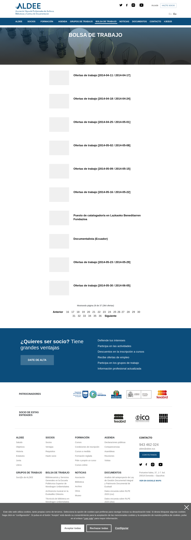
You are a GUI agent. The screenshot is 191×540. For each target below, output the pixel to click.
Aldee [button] (19, 21)
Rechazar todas (99, 528)
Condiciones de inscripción (87, 447)
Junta (18, 460)
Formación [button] (47, 21)
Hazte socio (168, 5)
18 (78, 312)
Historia (19, 451)
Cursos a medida (82, 451)
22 (99, 312)
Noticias (124, 21)
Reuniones (109, 456)
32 (79, 315)
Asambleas (109, 451)
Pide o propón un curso (85, 460)
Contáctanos (149, 455)
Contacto (155, 21)
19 (83, 312)
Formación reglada (83, 456)
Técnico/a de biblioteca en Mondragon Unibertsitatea (57, 500)
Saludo (19, 442)
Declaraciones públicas (114, 442)
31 (73, 315)
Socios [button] (31, 21)
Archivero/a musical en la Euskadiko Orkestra (57, 492)
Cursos (78, 442)
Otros (77, 491)
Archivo (78, 486)
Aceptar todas (72, 528)
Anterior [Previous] (56, 312)
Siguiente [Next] (112, 315)
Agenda (62, 21)
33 (84, 315)
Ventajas (49, 447)
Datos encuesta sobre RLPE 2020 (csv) (117, 492)
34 (89, 315)
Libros (19, 465)
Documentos (139, 21)
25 (114, 312)
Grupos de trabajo (81, 21)
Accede (155, 5)
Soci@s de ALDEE (24, 477)
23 (104, 312)
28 (128, 312)
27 (123, 312)
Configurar (121, 528)
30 (138, 312)
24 (109, 312)
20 (88, 312)
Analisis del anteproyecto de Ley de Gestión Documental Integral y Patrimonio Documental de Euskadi (119, 482)
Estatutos (20, 456)
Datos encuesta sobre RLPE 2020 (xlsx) (117, 500)
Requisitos (50, 451)
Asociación (80, 477)
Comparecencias (112, 447)
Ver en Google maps (150, 481)
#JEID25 (168, 21)
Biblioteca (79, 482)
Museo (78, 495)
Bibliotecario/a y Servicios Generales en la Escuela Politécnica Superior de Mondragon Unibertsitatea (57, 482)
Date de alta (37, 360)
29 (133, 312)
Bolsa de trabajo (106, 21)
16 (67, 312)
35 (95, 315)
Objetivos (20, 447)
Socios (49, 442)
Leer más (88, 518)
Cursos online (81, 465)
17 (72, 312)
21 (93, 312)
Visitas (107, 460)
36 (100, 315)
